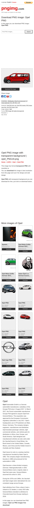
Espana (14, 2)
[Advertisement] (17, 51)
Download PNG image (10, 89)
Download (8, 249)
